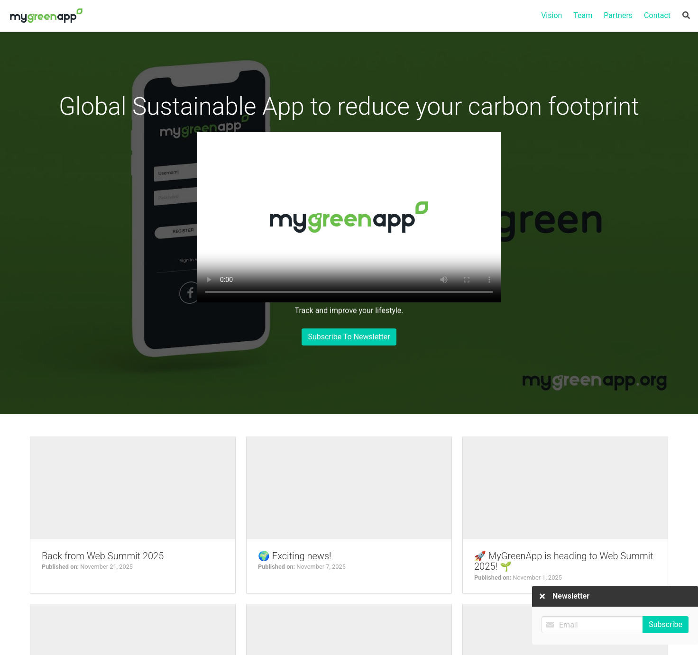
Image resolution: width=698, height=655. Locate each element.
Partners (618, 15)
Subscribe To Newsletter (349, 336)
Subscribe (665, 614)
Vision (551, 15)
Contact (657, 15)
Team (582, 15)
